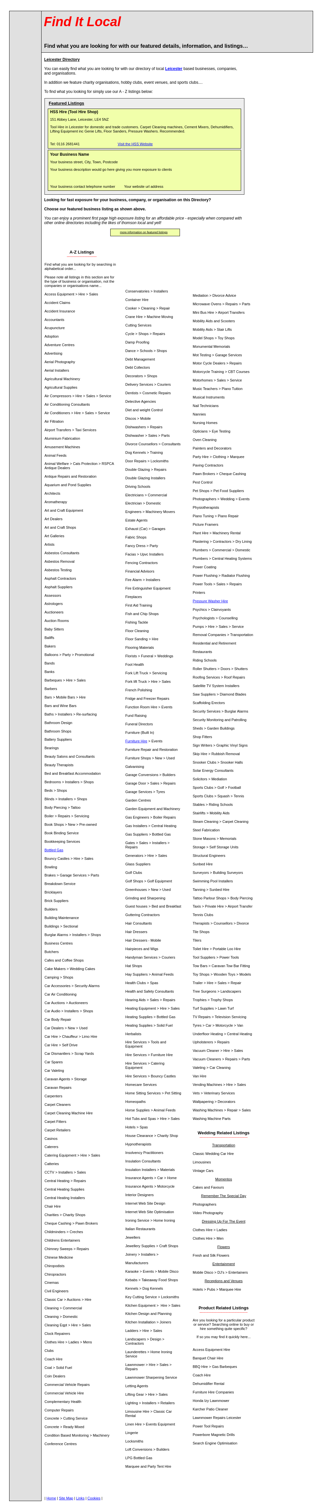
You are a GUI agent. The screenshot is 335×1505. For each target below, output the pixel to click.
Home (51, 1498)
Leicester (174, 68)
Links (80, 1498)
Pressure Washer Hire (210, 601)
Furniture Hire (136, 741)
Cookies (93, 1498)
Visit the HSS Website (135, 144)
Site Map (66, 1498)
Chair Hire (215, 1358)
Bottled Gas (53, 850)
